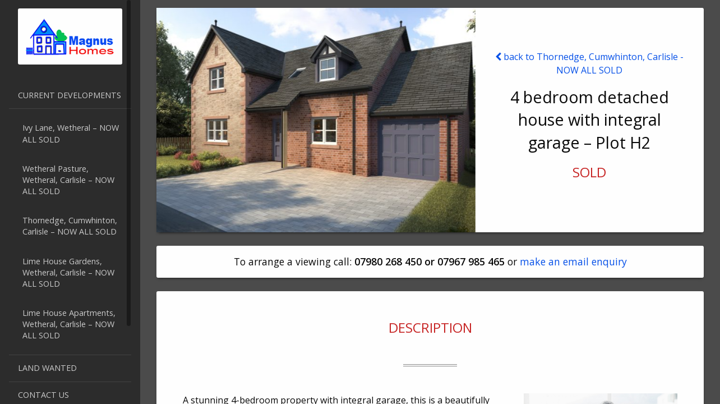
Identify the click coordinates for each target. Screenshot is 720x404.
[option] (316, 120)
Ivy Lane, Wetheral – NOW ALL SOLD (70, 133)
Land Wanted (47, 367)
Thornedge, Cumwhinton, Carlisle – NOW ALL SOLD (69, 226)
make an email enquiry (573, 261)
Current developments (69, 95)
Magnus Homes (70, 36)
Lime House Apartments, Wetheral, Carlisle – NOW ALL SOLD (69, 324)
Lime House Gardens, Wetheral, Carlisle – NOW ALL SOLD (68, 272)
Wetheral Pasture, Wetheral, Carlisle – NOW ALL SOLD (68, 179)
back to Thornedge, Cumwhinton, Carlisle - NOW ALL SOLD (589, 63)
